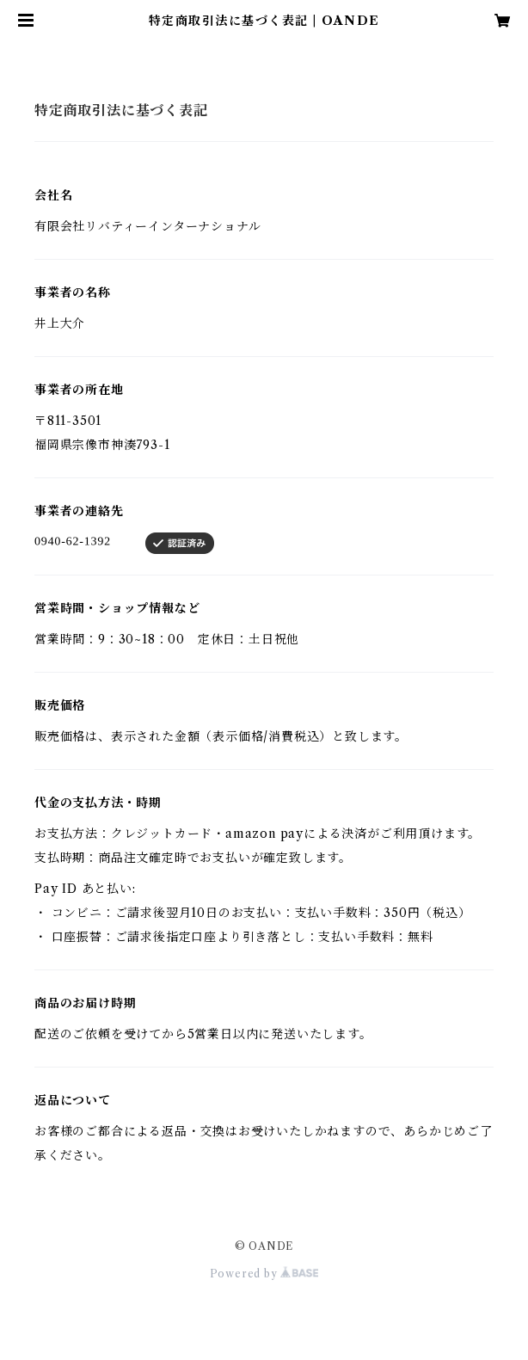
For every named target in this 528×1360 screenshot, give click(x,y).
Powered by (264, 1273)
